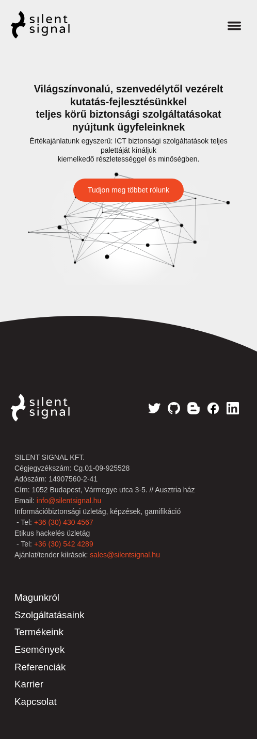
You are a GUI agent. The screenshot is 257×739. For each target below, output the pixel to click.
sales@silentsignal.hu (125, 555)
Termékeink (38, 631)
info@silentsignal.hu (69, 500)
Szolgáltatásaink (49, 614)
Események (39, 649)
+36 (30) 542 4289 (63, 544)
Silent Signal (50, 24)
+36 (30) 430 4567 (63, 522)
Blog (193, 408)
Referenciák (40, 667)
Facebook (213, 408)
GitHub (174, 408)
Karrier (28, 684)
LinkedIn (233, 408)
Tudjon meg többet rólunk (128, 190)
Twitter (154, 408)
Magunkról (36, 597)
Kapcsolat (35, 701)
